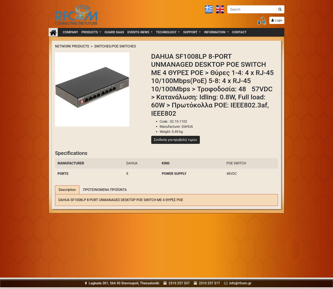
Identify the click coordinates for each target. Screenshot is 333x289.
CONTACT (239, 32)
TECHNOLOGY (166, 32)
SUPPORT (190, 32)
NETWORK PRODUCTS (72, 46)
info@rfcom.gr (240, 283)
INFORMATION (215, 32)
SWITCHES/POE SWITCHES (115, 46)
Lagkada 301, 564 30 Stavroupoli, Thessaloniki (122, 283)
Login (278, 20)
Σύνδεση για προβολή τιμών (175, 140)
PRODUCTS (90, 32)
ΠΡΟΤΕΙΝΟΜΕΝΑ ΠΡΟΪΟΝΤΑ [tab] (105, 190)
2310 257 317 (209, 283)
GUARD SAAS (114, 32)
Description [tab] (67, 190)
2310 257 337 (179, 283)
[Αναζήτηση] (251, 9)
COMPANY (70, 32)
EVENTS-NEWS (138, 32)
